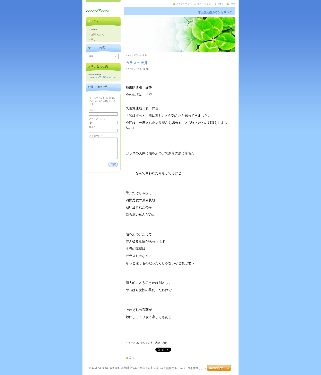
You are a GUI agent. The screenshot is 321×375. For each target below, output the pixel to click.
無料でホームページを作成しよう (186, 368)
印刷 (233, 3)
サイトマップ (204, 3)
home (128, 55)
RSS (220, 3)
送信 (113, 164)
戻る (132, 357)
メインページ (183, 3)
